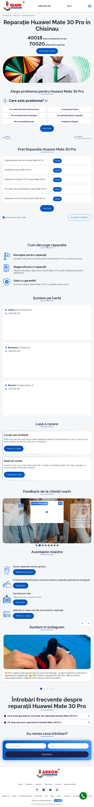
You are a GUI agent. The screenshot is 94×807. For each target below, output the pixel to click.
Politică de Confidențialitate (41, 800)
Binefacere (38, 796)
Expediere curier (14, 474)
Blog (52, 796)
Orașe (14, 796)
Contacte (67, 796)
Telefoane (28, 784)
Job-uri (58, 796)
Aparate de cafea (70, 784)
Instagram (21, 585)
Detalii (57, 160)
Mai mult (47, 128)
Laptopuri (38, 784)
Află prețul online (47, 51)
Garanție (76, 796)
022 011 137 (45, 6)
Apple (20, 784)
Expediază (47, 754)
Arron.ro (58, 800)
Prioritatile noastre (25, 796)
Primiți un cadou (23, 616)
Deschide (20, 602)
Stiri (46, 796)
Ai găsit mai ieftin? (80, 217)
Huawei (8, 138)
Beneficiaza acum (24, 572)
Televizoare (48, 784)
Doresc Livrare (14, 448)
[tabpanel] (47, 512)
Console (58, 784)
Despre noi (6, 796)
